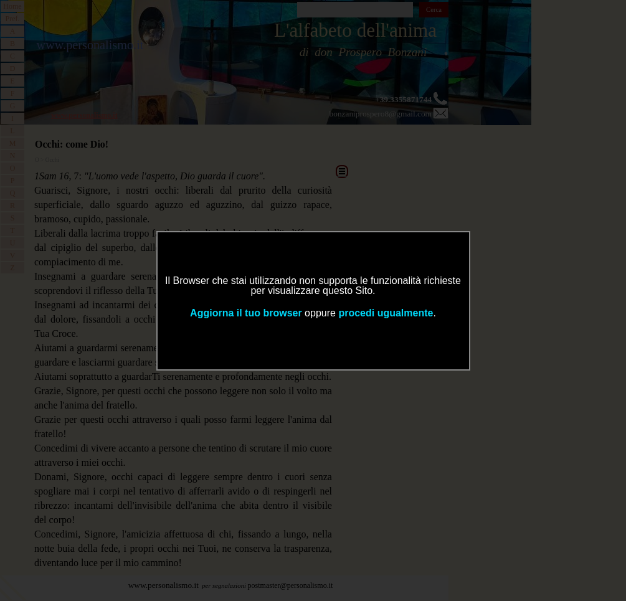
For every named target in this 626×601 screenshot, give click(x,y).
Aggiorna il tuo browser (246, 313)
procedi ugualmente (385, 313)
